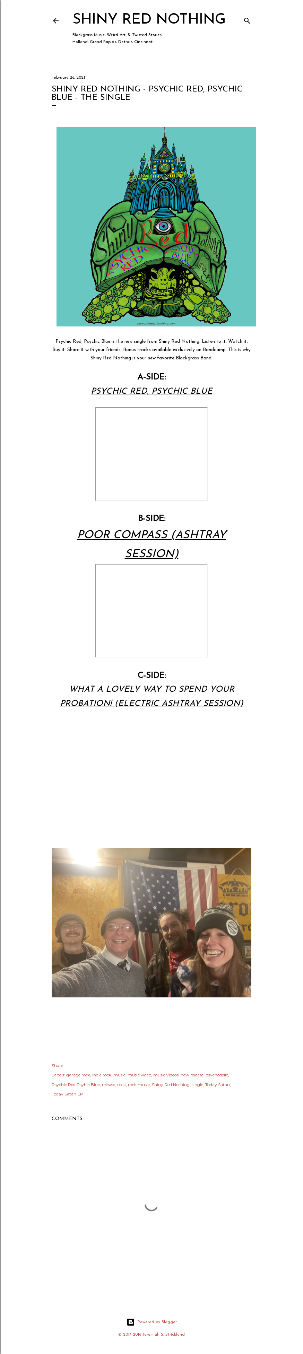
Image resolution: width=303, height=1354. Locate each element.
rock (121, 1084)
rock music (139, 1084)
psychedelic (217, 1074)
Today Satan (217, 1084)
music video (139, 1074)
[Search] (247, 19)
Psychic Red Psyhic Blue (76, 1084)
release (108, 1084)
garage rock (78, 1074)
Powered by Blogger (152, 1322)
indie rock (101, 1074)
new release (192, 1074)
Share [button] (57, 1065)
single (197, 1084)
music (119, 1074)
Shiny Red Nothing (149, 19)
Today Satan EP (67, 1094)
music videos (166, 1074)
